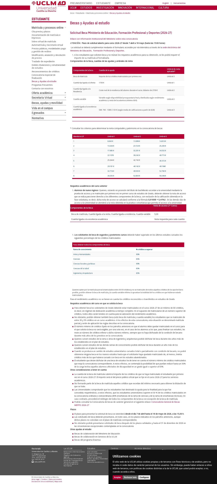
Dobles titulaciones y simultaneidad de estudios (48, 66)
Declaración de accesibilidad (42, 481)
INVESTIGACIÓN (105, 7)
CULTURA (163, 7)
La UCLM (68, 448)
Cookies (44, 479)
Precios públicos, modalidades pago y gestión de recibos (49, 50)
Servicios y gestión (71, 462)
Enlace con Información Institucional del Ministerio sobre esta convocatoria (104, 38)
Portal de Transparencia (73, 460)
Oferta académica (42, 93)
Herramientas (179, 3)
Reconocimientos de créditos (46, 71)
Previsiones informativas (73, 459)
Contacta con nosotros (42, 88)
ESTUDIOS (86, 7)
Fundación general (71, 464)
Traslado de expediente (43, 61)
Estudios (91, 448)
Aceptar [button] (117, 477)
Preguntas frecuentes (42, 84)
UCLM (73, 7)
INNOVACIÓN (125, 7)
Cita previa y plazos (41, 31)
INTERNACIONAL (145, 7)
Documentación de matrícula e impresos (46, 36)
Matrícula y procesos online (47, 27)
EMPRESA (120, 3)
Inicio (72, 13)
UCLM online (92, 455)
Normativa (38, 118)
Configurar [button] (144, 477)
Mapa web (58, 481)
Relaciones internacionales (74, 452)
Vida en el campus (42, 108)
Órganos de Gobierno (72, 455)
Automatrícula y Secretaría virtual (47, 44)
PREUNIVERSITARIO (81, 3)
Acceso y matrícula (94, 453)
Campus (67, 453)
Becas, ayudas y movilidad (47, 103)
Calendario (91, 460)
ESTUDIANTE (103, 3)
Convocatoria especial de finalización (43, 76)
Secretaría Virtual (42, 97)
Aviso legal (35, 479)
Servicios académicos (95, 462)
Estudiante (40, 19)
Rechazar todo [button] (130, 477)
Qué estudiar (92, 452)
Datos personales (55, 479)
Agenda (66, 457)
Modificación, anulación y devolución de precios (48, 56)
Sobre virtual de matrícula (44, 41)
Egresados (38, 113)
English (165, 3)
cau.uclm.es (38, 461)
